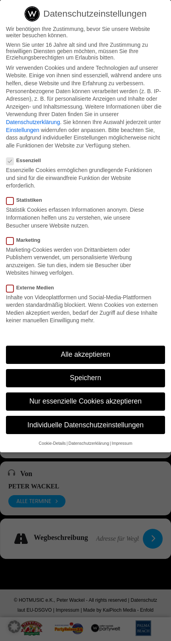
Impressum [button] (121, 443)
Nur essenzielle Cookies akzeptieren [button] (85, 402)
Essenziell (27, 161)
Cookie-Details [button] (52, 443)
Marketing (26, 240)
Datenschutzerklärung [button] (89, 443)
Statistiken (27, 200)
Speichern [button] (85, 378)
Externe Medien (33, 288)
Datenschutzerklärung (33, 122)
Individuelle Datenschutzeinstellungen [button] (85, 425)
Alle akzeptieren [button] (85, 355)
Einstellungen (22, 130)
